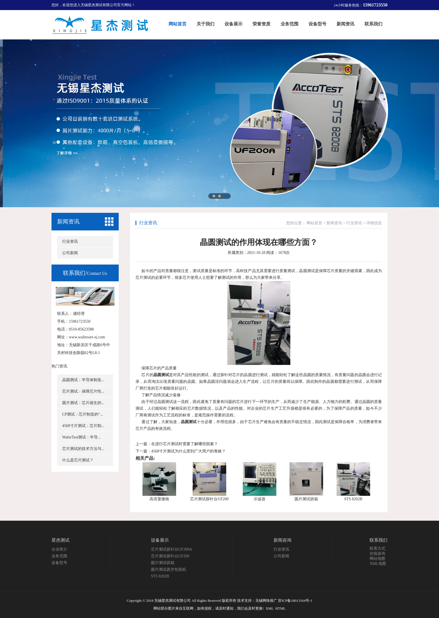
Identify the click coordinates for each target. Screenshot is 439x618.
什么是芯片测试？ (78, 460)
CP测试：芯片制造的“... (82, 414)
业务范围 (59, 556)
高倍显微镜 (159, 499)
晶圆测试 (161, 375)
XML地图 (378, 564)
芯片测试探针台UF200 (209, 499)
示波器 (259, 499)
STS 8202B (353, 499)
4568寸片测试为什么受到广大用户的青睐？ (188, 451)
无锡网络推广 (266, 600)
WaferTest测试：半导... (81, 437)
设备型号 (59, 563)
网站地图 (377, 558)
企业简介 (59, 549)
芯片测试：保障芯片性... (83, 391)
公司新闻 (70, 253)
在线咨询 (377, 553)
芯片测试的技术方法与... (83, 449)
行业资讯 (70, 241)
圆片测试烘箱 (306, 499)
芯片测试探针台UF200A (171, 549)
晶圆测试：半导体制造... (83, 380)
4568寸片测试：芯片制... (83, 426)
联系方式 (377, 548)
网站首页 (314, 223)
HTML (280, 608)
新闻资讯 (68, 221)
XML (270, 608)
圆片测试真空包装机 (168, 569)
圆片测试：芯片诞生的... (83, 403)
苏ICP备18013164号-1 (295, 600)
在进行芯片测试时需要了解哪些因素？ (184, 444)
